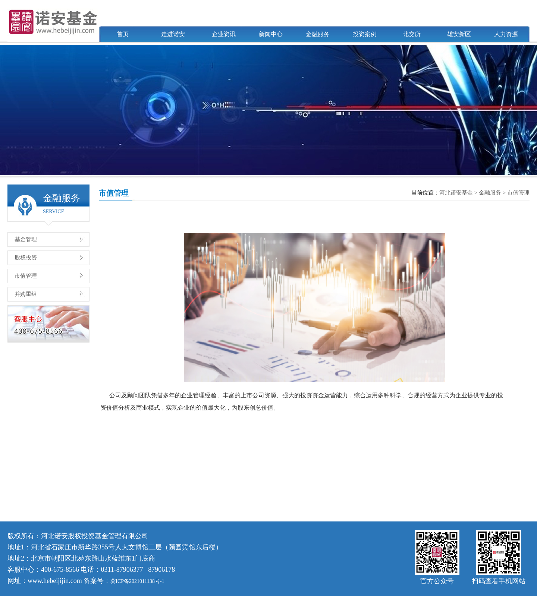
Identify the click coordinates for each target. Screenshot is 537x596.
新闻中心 (271, 34)
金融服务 (318, 34)
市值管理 (26, 276)
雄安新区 (459, 34)
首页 (123, 34)
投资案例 (365, 34)
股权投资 (26, 258)
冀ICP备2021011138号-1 (137, 581)
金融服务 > (493, 193)
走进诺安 (173, 34)
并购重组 (26, 294)
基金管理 (26, 239)
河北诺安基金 (456, 193)
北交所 (412, 34)
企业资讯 (224, 34)
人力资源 (506, 34)
